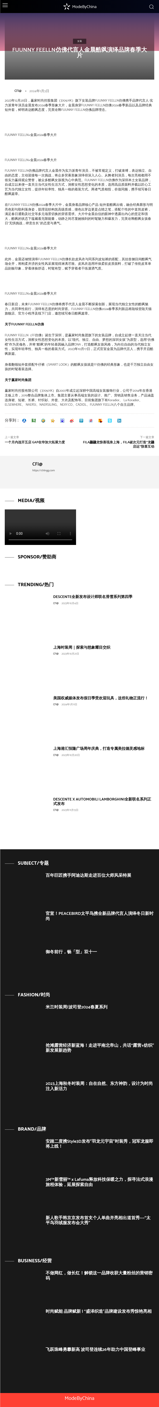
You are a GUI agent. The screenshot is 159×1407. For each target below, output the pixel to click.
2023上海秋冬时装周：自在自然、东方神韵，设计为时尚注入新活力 (99, 1086)
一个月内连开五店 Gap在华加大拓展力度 (35, 442)
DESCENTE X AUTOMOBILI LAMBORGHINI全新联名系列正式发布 (102, 801)
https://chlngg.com (43, 470)
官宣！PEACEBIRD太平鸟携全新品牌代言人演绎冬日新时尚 (100, 916)
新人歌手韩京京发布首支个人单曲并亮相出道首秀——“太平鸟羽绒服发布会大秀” (98, 1220)
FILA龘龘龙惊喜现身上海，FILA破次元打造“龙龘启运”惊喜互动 (118, 445)
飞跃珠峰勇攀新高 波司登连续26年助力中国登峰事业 (95, 1349)
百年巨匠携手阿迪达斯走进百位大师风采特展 (88, 875)
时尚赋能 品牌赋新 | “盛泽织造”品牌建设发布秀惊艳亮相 (99, 1311)
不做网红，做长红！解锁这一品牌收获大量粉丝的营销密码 (99, 1276)
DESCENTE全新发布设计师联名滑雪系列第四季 (93, 597)
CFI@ (18, 91)
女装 (79, 41)
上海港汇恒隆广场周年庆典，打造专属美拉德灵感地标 (99, 749)
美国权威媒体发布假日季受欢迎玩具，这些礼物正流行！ (100, 698)
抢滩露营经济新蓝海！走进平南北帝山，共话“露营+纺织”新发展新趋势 (100, 1048)
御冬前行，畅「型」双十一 (71, 952)
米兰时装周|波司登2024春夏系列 (76, 1007)
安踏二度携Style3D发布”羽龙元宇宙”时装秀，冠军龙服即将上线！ (99, 1144)
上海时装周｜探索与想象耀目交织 (81, 647)
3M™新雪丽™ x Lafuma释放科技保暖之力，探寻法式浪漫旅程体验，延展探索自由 (99, 1182)
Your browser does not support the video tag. (40, 527)
